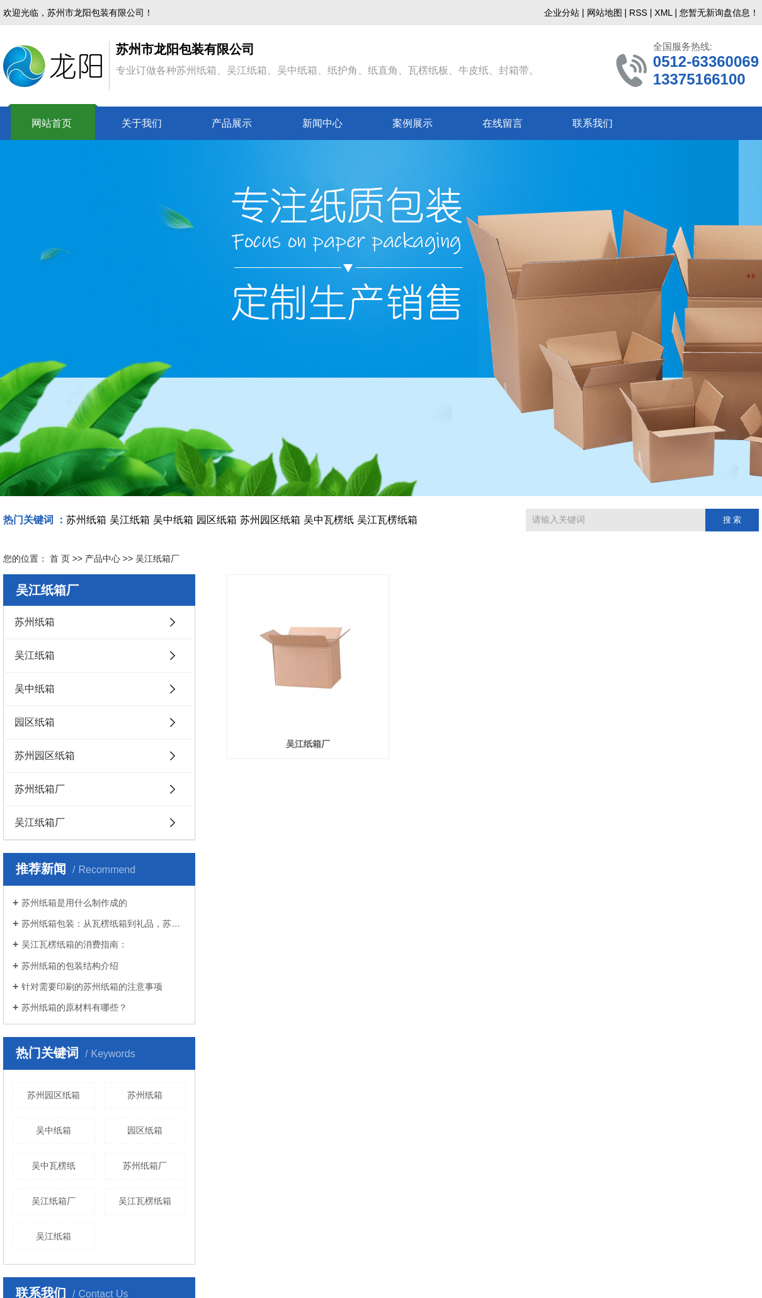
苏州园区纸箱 (270, 519)
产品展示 (232, 123)
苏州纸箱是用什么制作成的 (74, 903)
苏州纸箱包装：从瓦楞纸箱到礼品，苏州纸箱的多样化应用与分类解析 (103, 923)
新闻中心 (322, 123)
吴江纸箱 (130, 519)
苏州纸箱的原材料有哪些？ (74, 1007)
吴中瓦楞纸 (329, 519)
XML (663, 13)
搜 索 (732, 519)
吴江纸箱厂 (39, 822)
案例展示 (412, 123)
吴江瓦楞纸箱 (387, 519)
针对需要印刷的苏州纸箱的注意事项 (91, 987)
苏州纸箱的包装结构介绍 (69, 966)
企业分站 (561, 13)
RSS (638, 13)
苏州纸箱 (86, 519)
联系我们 (592, 123)
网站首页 (51, 123)
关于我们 (142, 123)
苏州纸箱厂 (39, 789)
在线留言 (502, 123)
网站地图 (604, 13)
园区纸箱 (216, 519)
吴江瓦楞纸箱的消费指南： (74, 944)
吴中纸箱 (173, 519)
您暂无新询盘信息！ (719, 13)
